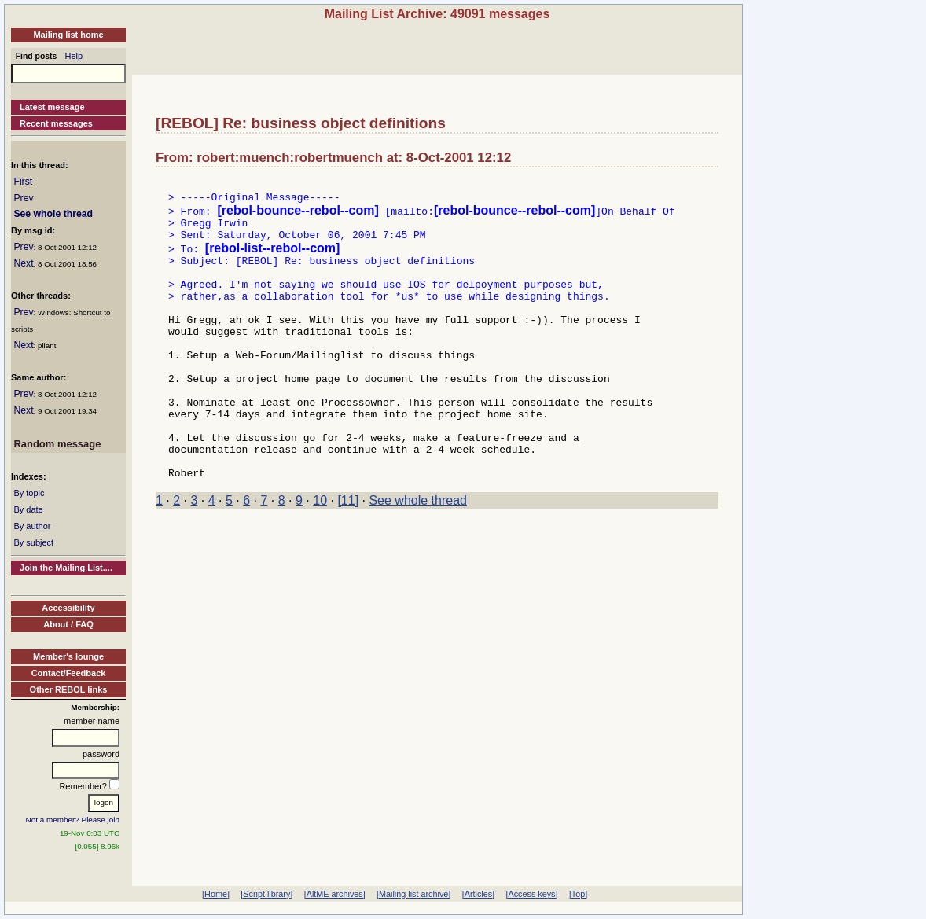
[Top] (578, 894)
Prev (23, 198)
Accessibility (68, 607)
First (22, 181)
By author (31, 526)
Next (23, 263)
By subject (33, 542)
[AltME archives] (335, 894)
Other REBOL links (69, 689)
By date (27, 509)
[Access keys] (531, 894)
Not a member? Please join (73, 819)
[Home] (216, 894)
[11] (347, 554)
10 (320, 554)
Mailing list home (68, 34)
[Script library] (266, 894)
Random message (57, 444)
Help (74, 56)
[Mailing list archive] (413, 894)
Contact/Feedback (68, 673)
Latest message (52, 107)
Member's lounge (68, 656)
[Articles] (478, 894)
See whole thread (53, 213)
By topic (28, 493)
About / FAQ (68, 624)
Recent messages (56, 123)
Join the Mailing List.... (66, 567)
